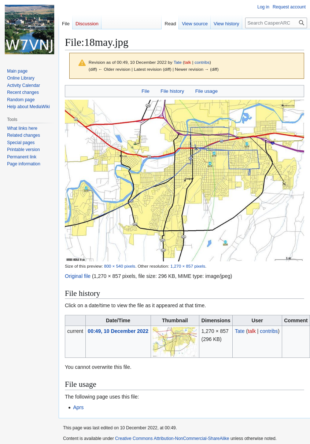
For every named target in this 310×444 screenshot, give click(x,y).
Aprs (78, 407)
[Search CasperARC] (276, 23)
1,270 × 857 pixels (187, 266)
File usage (206, 91)
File (145, 91)
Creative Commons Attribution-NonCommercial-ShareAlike (172, 438)
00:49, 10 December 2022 (118, 331)
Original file (78, 276)
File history (172, 91)
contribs (202, 62)
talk (187, 62)
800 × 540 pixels (119, 266)
